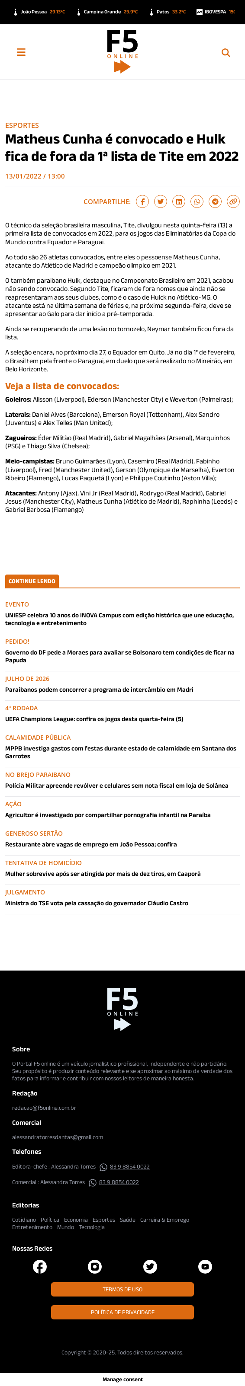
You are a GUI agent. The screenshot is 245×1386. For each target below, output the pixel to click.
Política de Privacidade (123, 1312)
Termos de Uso (122, 1289)
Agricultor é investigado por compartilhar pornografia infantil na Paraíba (108, 814)
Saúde (127, 1219)
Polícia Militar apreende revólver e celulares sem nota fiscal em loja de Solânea (117, 785)
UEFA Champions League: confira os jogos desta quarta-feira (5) (94, 718)
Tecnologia (92, 1226)
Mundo (65, 1226)
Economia (76, 1219)
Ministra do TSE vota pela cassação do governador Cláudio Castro (96, 903)
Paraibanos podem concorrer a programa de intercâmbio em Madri (99, 689)
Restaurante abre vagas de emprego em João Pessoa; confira (91, 844)
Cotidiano (24, 1219)
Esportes (22, 125)
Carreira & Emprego (164, 1219)
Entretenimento (32, 1226)
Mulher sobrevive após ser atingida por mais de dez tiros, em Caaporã (103, 873)
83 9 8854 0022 (124, 1166)
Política (50, 1219)
